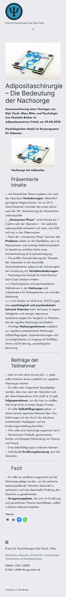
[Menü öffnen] (33, 29)
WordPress (23, 589)
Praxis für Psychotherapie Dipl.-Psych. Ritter (24, 23)
